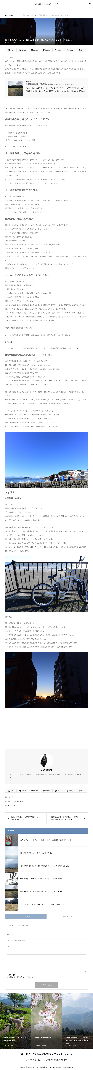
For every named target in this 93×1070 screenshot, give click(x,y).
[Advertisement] (46, 727)
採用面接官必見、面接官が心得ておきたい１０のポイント (50, 84)
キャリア (15, 42)
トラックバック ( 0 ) (67, 916)
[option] (46, 1021)
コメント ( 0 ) (26, 916)
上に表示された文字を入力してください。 (20, 977)
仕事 (21, 801)
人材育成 (16, 801)
